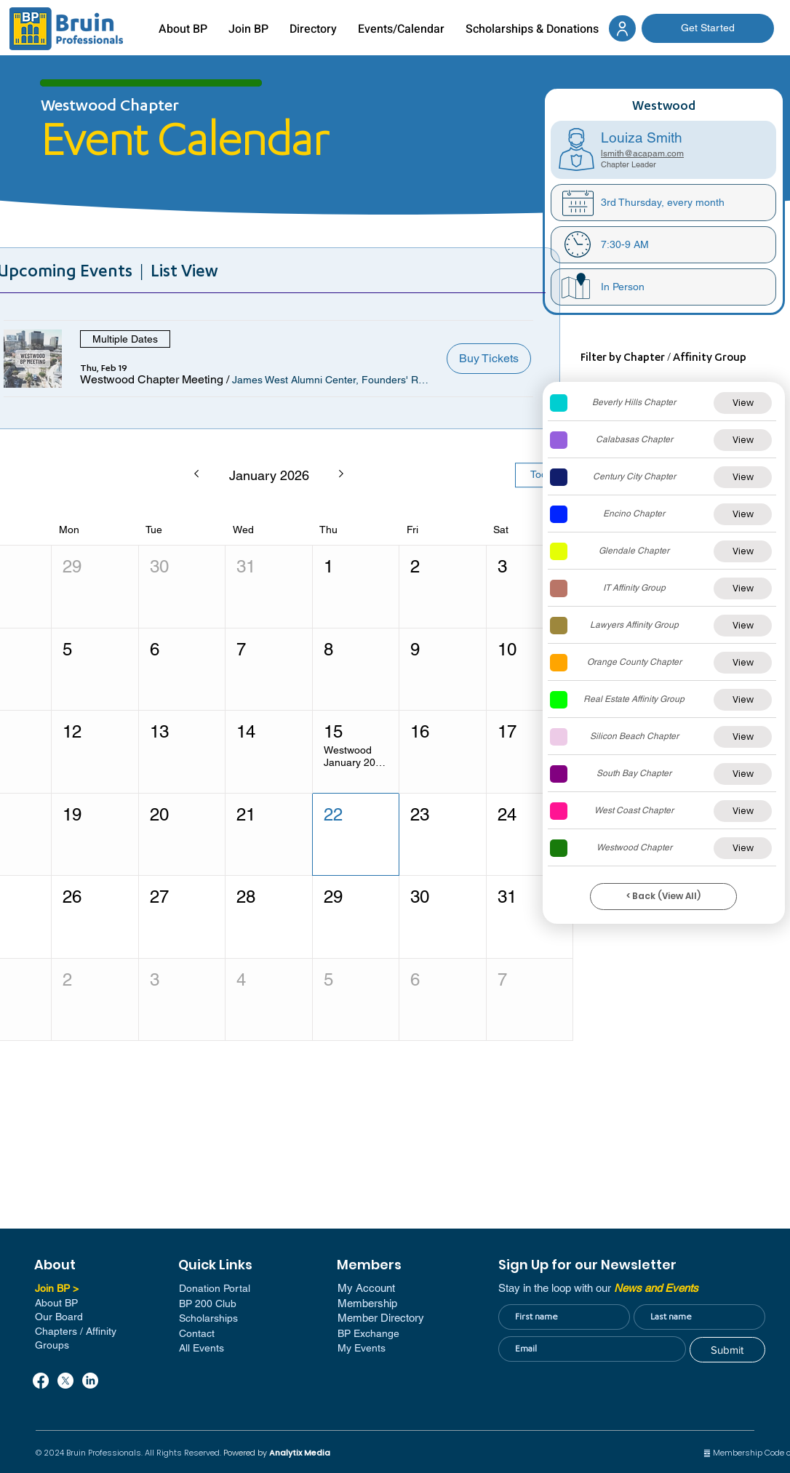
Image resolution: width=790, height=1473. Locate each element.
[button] (151, 379)
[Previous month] (196, 475)
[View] (743, 403)
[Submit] (727, 1349)
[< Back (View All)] (663, 896)
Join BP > (57, 1288)
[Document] (622, 28)
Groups (52, 1345)
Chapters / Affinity (75, 1331)
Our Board (59, 1316)
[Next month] (341, 475)
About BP (56, 1303)
